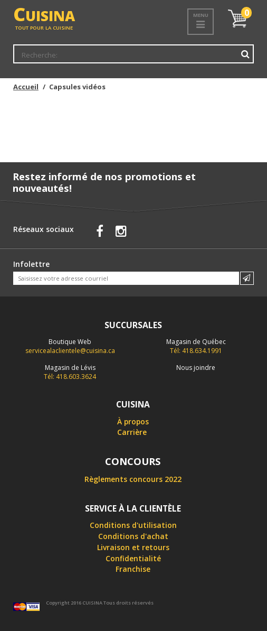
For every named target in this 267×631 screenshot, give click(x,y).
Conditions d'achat (133, 536)
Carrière (132, 432)
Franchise (133, 569)
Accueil (26, 86)
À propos (133, 421)
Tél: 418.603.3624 (70, 372)
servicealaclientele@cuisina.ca (70, 350)
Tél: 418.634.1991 (196, 346)
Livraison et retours (133, 547)
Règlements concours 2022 (133, 479)
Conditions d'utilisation (133, 525)
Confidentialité (133, 558)
